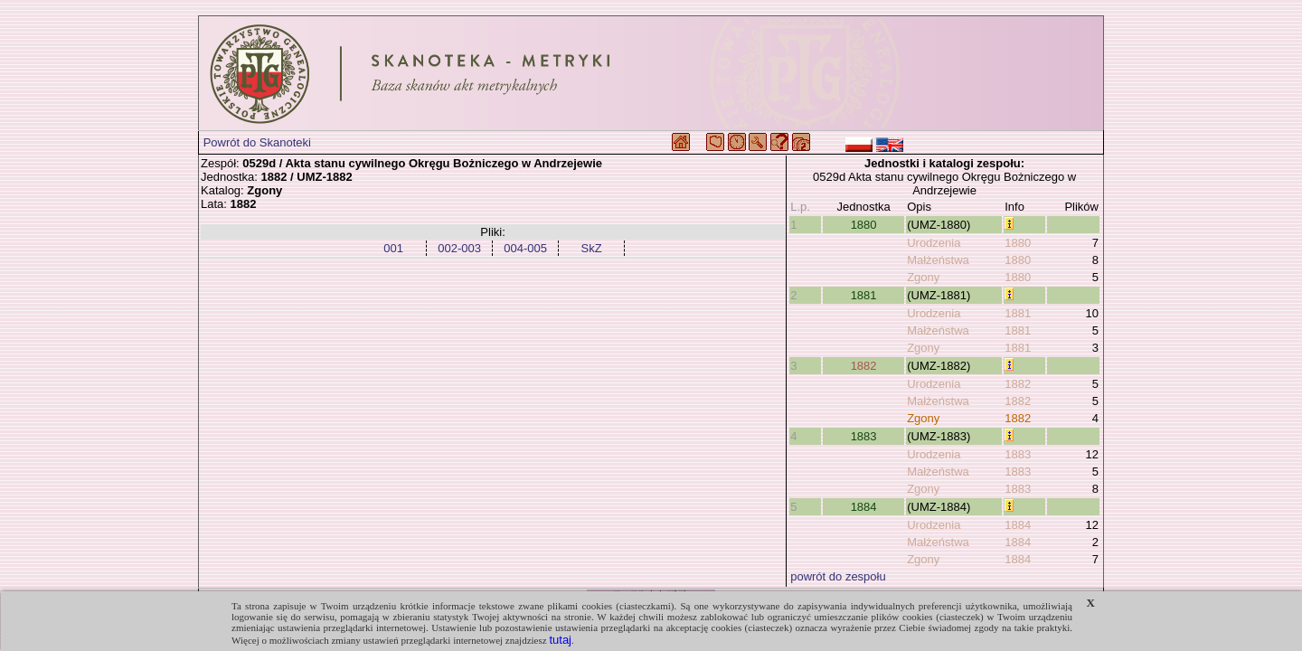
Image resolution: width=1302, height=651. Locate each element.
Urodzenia (933, 243)
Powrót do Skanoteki (257, 142)
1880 (864, 224)
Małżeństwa (938, 260)
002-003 (459, 248)
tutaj (560, 639)
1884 (864, 507)
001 (393, 248)
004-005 (525, 248)
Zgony (923, 277)
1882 (864, 366)
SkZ (591, 248)
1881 (864, 295)
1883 (864, 436)
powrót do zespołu (838, 576)
